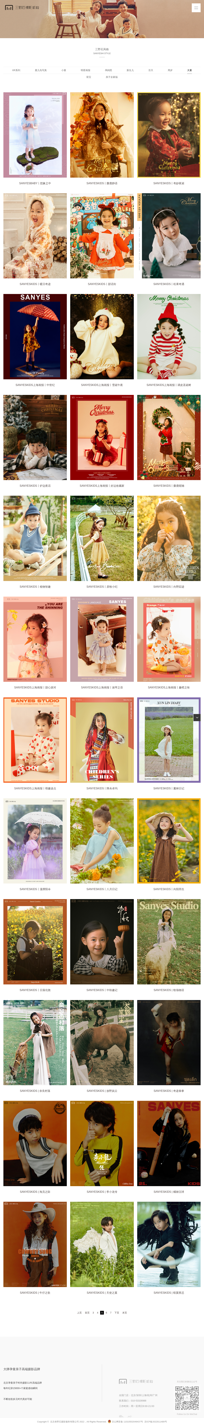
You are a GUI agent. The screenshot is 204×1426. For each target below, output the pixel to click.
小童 (63, 70)
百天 (150, 70)
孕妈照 (108, 70)
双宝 (88, 77)
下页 (116, 1312)
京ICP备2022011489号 (155, 1421)
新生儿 (130, 70)
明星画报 (85, 70)
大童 (189, 70)
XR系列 (16, 70)
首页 (87, 1312)
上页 (79, 1312)
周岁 (170, 70)
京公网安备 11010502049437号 (125, 1421)
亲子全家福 (112, 77)
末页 (124, 1312)
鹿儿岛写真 (41, 70)
